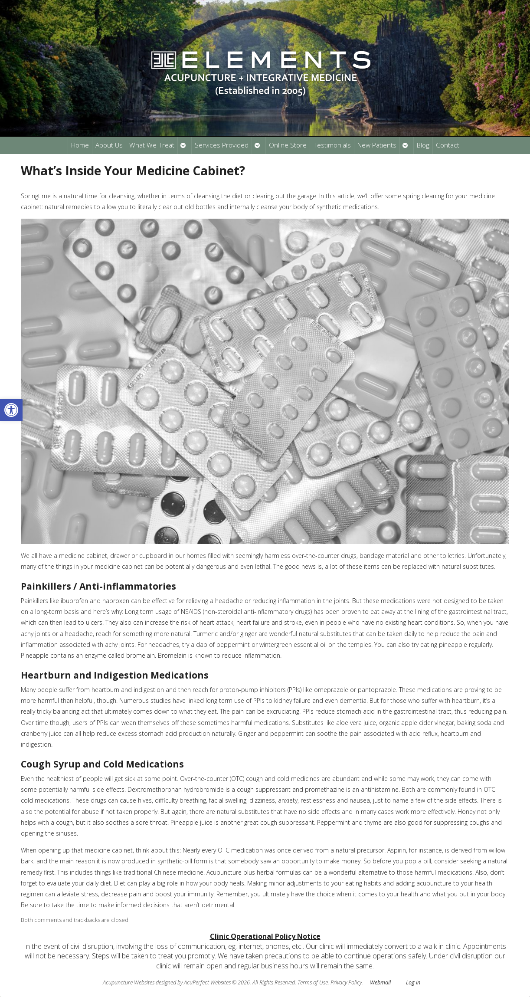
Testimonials (332, 145)
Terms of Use (313, 982)
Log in (413, 982)
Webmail (380, 982)
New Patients (376, 145)
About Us (109, 145)
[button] (11, 410)
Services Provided (222, 145)
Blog (423, 145)
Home (80, 145)
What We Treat (151, 145)
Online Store (288, 145)
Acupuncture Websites (128, 982)
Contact (447, 145)
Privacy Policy (346, 982)
